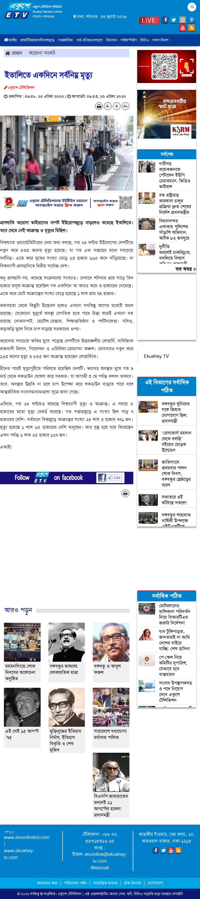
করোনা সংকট (42, 52)
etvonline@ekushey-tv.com (106, 857)
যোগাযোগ (155, 883)
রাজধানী (37, 40)
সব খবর (186, 269)
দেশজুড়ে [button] (50, 40)
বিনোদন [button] (113, 40)
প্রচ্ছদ (13, 52)
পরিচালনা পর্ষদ (75, 883)
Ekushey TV (156, 356)
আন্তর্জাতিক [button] (67, 40)
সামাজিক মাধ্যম (105, 883)
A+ (125, 106)
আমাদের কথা (48, 883)
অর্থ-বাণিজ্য (84, 40)
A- (108, 106)
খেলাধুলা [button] (98, 40)
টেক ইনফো (133, 883)
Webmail (100, 868)
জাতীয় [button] (14, 40)
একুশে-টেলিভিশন (70, 893)
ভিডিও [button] (146, 40)
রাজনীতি (26, 40)
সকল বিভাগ (162, 40)
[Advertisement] (66, 557)
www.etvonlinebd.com (26, 837)
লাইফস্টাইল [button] (130, 40)
